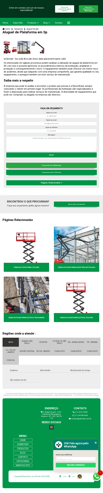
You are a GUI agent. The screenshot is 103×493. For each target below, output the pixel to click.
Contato (58, 23)
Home (5, 23)
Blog (45, 23)
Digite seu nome (51, 112)
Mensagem (51, 135)
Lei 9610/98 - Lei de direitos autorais (86, 395)
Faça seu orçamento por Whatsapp (88, 8)
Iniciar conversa (76, 465)
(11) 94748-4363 (80, 415)
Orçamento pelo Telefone (51, 172)
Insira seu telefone (64, 455)
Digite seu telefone (51, 127)
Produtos (32, 23)
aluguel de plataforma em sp (32, 29)
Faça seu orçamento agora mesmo (64, 8)
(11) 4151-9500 (80, 412)
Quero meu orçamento (76, 204)
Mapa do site (23, 465)
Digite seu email (51, 120)
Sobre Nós (18, 23)
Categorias (18, 29)
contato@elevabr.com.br (80, 419)
